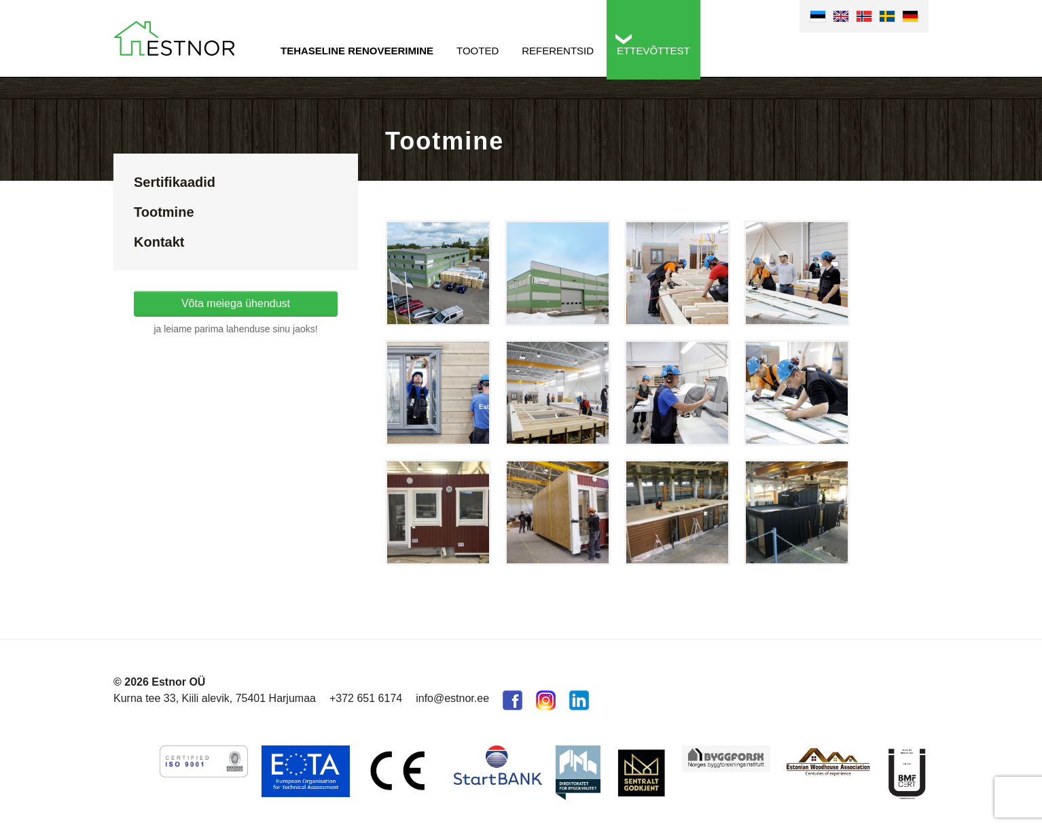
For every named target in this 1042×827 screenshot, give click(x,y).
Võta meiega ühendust (235, 303)
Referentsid (558, 50)
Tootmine (164, 212)
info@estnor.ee (452, 698)
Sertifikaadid (174, 182)
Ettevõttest (653, 50)
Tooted (477, 50)
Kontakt (159, 241)
